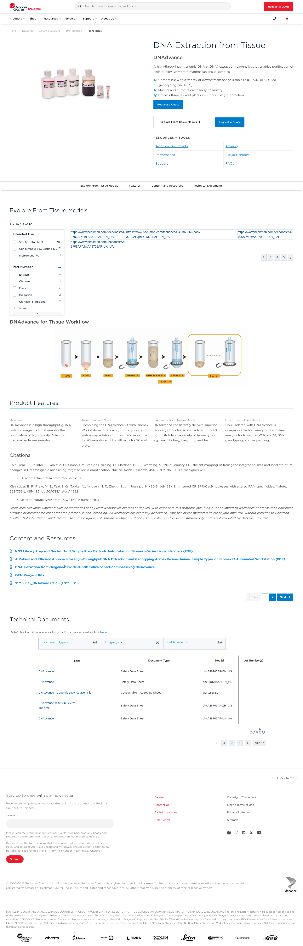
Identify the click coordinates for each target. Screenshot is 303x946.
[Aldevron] (79, 938)
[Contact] (274, 19)
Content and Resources (167, 185)
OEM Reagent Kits (29, 575)
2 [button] (273, 597)
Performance (165, 155)
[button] (79, 6)
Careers (159, 797)
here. (103, 632)
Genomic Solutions (49, 30)
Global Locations (165, 812)
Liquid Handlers (237, 155)
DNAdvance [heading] (46, 671)
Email (10, 815)
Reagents (27, 30)
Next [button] (285, 597)
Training (232, 146)
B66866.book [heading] (191, 232)
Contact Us (161, 804)
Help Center (162, 819)
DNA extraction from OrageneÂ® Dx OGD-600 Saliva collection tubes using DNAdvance (85, 567)
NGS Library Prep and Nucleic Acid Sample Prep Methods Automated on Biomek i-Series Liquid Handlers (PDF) (104, 551)
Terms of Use (28, 846)
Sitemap (232, 819)
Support (162, 163)
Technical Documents (172, 146)
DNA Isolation (74, 30)
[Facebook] (229, 833)
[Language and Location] (287, 19)
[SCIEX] (270, 939)
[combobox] (153, 6)
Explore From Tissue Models (99, 185)
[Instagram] (236, 833)
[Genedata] (106, 938)
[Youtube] (259, 833)
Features (135, 185)
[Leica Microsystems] (188, 938)
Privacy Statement (239, 812)
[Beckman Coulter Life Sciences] (25, 6)
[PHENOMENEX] (243, 938)
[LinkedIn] (244, 833)
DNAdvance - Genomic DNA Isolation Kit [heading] (64, 692)
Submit (15, 859)
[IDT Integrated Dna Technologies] (161, 938)
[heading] (14, 242)
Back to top (284, 778)
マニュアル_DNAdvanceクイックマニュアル (47, 583)
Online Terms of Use (240, 804)
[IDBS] (134, 938)
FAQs (230, 163)
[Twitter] (251, 833)
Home (13, 30)
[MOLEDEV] (215, 939)
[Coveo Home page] (257, 732)
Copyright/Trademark (241, 797)
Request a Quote (278, 6)
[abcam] (52, 938)
